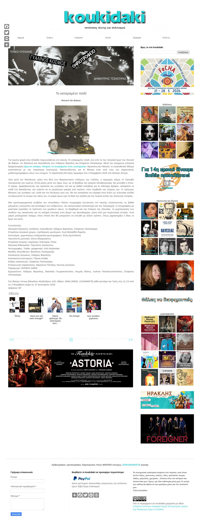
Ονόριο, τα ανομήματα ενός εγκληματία (64, 166)
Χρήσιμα (137, 38)
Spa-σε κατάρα (32, 166)
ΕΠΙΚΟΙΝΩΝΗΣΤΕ (132, 465)
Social (108, 38)
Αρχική (20, 38)
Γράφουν (79, 38)
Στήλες (50, 38)
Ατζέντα (166, 38)
